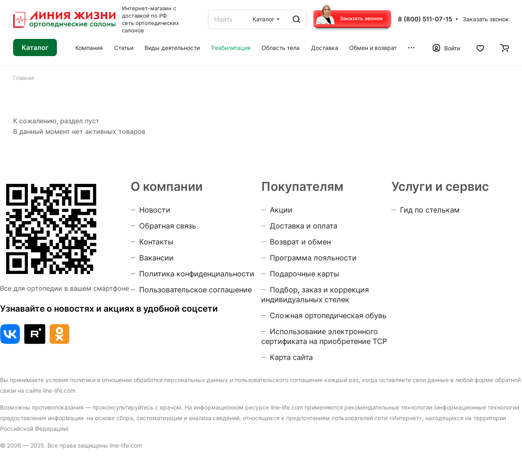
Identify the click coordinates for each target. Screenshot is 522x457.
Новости (154, 210)
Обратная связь (167, 226)
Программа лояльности (313, 257)
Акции (281, 210)
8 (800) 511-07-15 (425, 19)
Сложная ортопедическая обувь (328, 315)
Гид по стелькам (430, 210)
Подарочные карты (304, 273)
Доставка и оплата (303, 226)
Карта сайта (291, 357)
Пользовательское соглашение (195, 289)
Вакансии (156, 257)
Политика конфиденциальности (196, 273)
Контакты (156, 242)
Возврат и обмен (300, 242)
